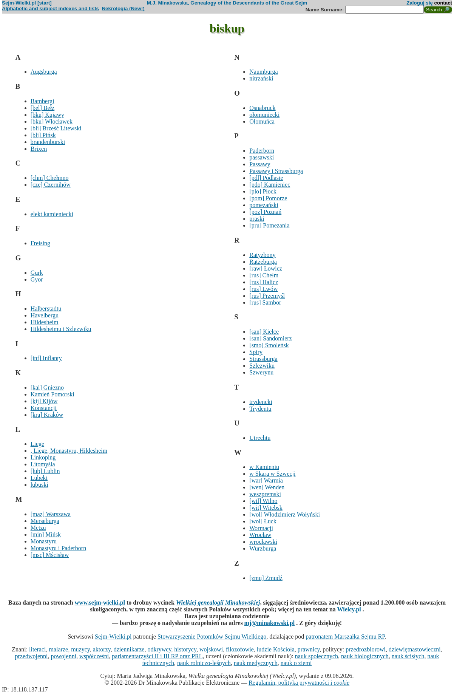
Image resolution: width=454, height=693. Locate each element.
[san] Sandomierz (270, 338)
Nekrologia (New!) (123, 8)
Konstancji (44, 408)
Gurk (37, 272)
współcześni (94, 656)
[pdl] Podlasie (266, 178)
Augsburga (44, 71)
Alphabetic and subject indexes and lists (50, 8)
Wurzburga (262, 548)
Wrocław (260, 535)
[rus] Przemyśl (267, 295)
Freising (40, 243)
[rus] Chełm (263, 275)
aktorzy (102, 649)
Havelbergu (45, 315)
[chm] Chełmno (50, 178)
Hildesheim (45, 322)
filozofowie (240, 649)
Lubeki (39, 478)
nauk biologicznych (365, 656)
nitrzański (261, 78)
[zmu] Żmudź (266, 578)
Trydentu (260, 408)
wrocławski (263, 541)
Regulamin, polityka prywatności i (299, 682)
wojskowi (211, 649)
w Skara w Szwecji (272, 473)
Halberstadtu (46, 308)
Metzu (38, 527)
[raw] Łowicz (265, 268)
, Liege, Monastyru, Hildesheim (69, 450)
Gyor (37, 279)
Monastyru (44, 541)
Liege (37, 444)
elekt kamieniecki (52, 214)
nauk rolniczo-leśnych (204, 663)
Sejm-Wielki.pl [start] (27, 3)
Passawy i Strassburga (276, 171)
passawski (261, 157)
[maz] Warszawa (51, 514)
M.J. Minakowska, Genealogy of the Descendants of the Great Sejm (227, 3)
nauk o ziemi (296, 663)
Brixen (39, 148)
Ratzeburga (263, 261)
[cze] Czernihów (51, 184)
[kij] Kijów (44, 401)
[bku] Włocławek (52, 121)
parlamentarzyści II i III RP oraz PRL (157, 656)
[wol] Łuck (262, 521)
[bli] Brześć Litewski (56, 128)
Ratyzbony (262, 255)
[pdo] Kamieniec (269, 184)
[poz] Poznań (265, 212)
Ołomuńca (262, 121)
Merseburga (45, 521)
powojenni (64, 656)
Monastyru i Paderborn (58, 548)
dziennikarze (129, 649)
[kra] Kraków (47, 414)
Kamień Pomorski (52, 394)
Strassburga (263, 359)
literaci (37, 649)
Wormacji (261, 528)
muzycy (80, 649)
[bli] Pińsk (43, 135)
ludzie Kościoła (276, 649)
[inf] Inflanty (46, 358)
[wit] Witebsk (266, 507)
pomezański (263, 205)
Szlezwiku (262, 365)
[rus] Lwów (263, 289)
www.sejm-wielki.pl (100, 602)
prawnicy (309, 649)
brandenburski (48, 142)
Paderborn (261, 150)
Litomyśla (43, 464)
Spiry (256, 352)
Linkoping (43, 457)
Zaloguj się (419, 3)
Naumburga (263, 71)
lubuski (39, 484)
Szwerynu (261, 372)
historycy (185, 649)
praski (256, 218)
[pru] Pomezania (269, 225)
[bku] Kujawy (47, 114)
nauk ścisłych (408, 656)
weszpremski (265, 494)
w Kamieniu (264, 467)
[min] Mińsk (46, 534)
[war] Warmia (266, 480)
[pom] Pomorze (268, 198)
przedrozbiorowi (366, 649)
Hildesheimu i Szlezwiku (61, 329)
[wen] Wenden (266, 487)
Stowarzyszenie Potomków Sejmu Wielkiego (212, 636)
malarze (58, 649)
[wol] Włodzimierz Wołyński (284, 514)
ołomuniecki (264, 114)
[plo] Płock (262, 191)
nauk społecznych (316, 656)
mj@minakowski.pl (269, 623)
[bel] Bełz (43, 108)
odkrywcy (159, 649)
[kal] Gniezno (47, 387)
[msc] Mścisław (50, 555)
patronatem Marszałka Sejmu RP (345, 636)
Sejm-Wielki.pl (113, 636)
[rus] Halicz (263, 282)
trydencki (260, 402)
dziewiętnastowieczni (415, 649)
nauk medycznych (256, 663)
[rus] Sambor (265, 302)
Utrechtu (259, 438)
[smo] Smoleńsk (269, 345)
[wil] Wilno (263, 501)
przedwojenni (31, 656)
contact (443, 3)
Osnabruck (262, 108)
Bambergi (42, 101)
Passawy (259, 164)
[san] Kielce (264, 331)
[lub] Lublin (45, 471)
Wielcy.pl (349, 609)
